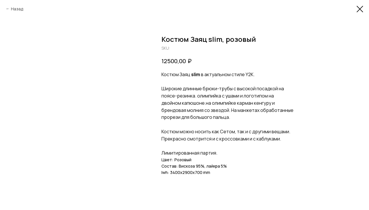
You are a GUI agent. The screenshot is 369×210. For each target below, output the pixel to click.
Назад (17, 9)
